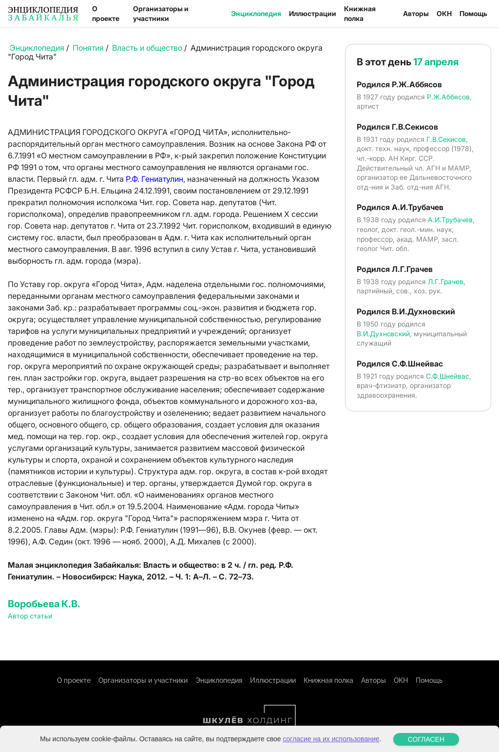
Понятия (88, 48)
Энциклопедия (256, 13)
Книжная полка (360, 13)
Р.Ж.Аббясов (448, 97)
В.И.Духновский (383, 333)
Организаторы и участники (161, 13)
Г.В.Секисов (446, 139)
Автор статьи (30, 616)
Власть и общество (147, 48)
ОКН (444, 13)
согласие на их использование (331, 746)
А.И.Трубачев (450, 219)
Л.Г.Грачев (445, 281)
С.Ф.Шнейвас (447, 376)
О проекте (105, 13)
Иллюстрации (312, 13)
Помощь (473, 13)
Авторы (416, 13)
